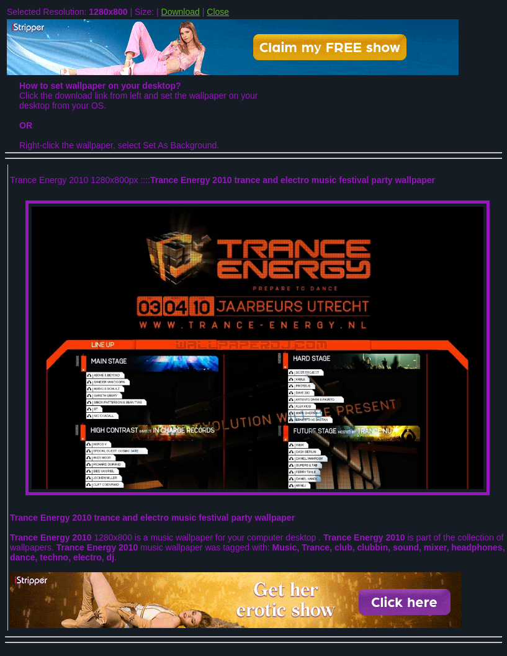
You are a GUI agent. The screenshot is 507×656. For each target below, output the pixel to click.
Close (218, 12)
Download (180, 12)
